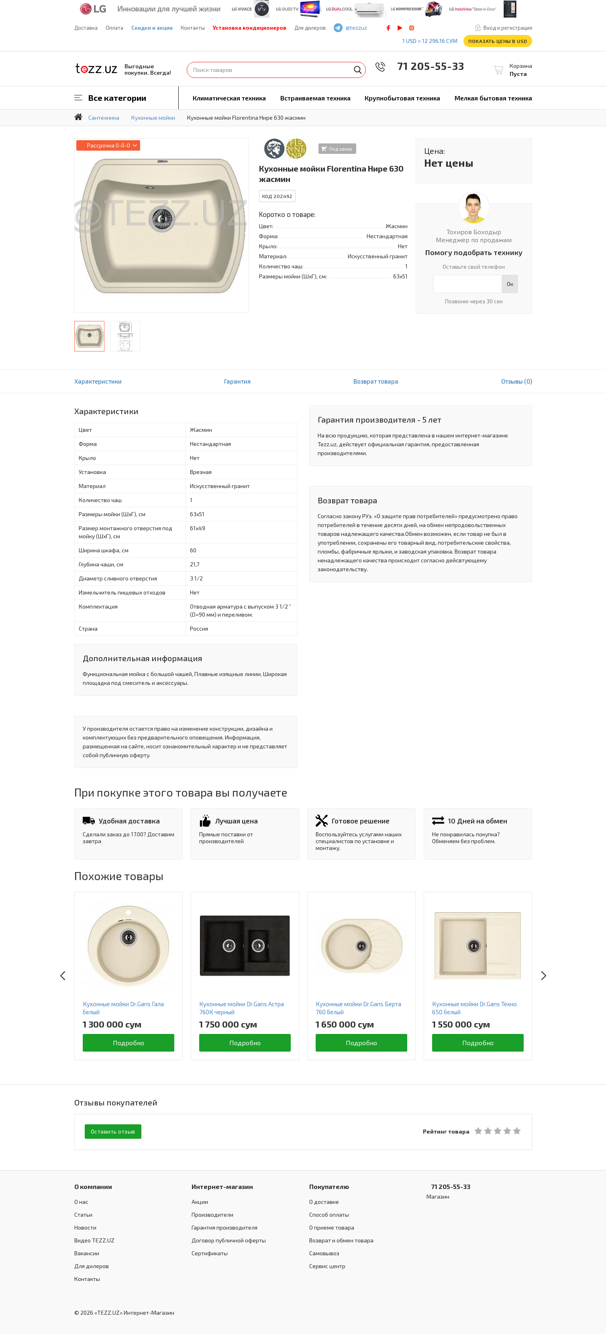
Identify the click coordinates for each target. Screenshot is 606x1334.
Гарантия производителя (224, 1226)
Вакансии (86, 1252)
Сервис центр (327, 1265)
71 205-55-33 (425, 65)
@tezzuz (356, 27)
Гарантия (237, 381)
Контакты (193, 28)
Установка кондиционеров (249, 28)
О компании (93, 1185)
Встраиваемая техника (315, 98)
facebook (388, 28)
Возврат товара (375, 381)
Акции (200, 1200)
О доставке (324, 1200)
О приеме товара (331, 1226)
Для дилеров (310, 28)
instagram (411, 28)
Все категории (117, 97)
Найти (358, 70)
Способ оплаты (329, 1213)
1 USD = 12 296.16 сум (429, 40)
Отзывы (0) (516, 381)
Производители (212, 1213)
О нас (81, 1200)
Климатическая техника (229, 98)
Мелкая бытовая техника (493, 98)
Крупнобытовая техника (402, 98)
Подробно (128, 1042)
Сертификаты (210, 1252)
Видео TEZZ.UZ (94, 1239)
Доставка (86, 28)
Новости (85, 1226)
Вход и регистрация (508, 28)
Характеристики (98, 381)
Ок (510, 283)
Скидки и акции (152, 28)
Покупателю (329, 1185)
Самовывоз (324, 1252)
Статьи (83, 1213)
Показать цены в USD (497, 41)
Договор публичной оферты (229, 1239)
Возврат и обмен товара (341, 1239)
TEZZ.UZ (96, 68)
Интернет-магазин (222, 1185)
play (400, 28)
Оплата (114, 28)
